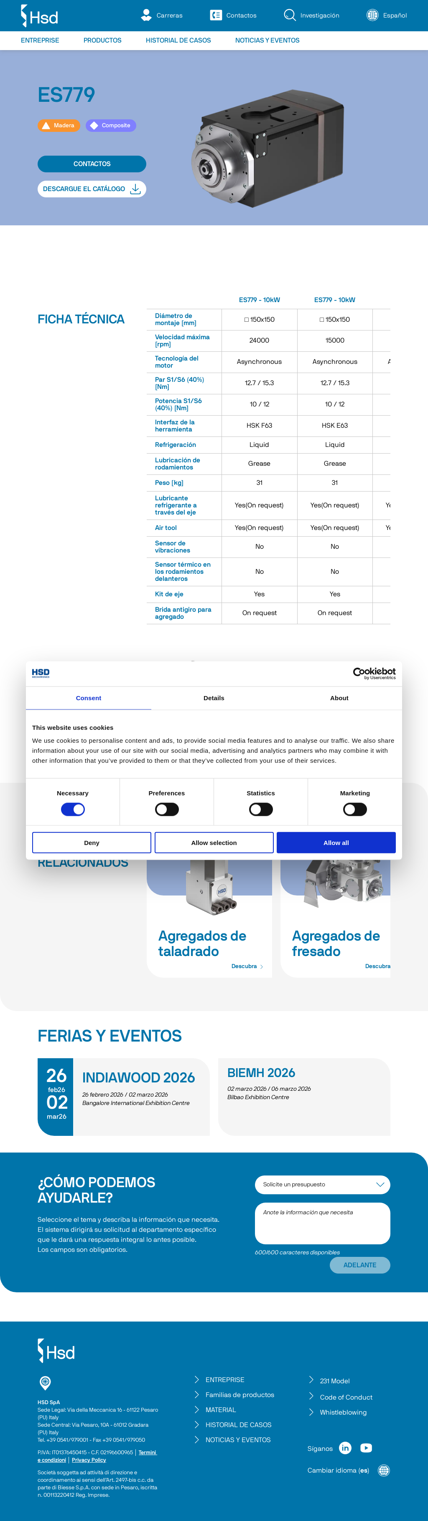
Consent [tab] (89, 697)
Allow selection (214, 842)
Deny (91, 842)
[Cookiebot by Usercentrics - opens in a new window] (359, 673)
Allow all (336, 842)
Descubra (248, 966)
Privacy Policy (89, 1460)
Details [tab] (214, 697)
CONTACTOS (92, 164)
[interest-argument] (322, 1184)
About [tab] (339, 697)
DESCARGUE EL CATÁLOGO (92, 189)
